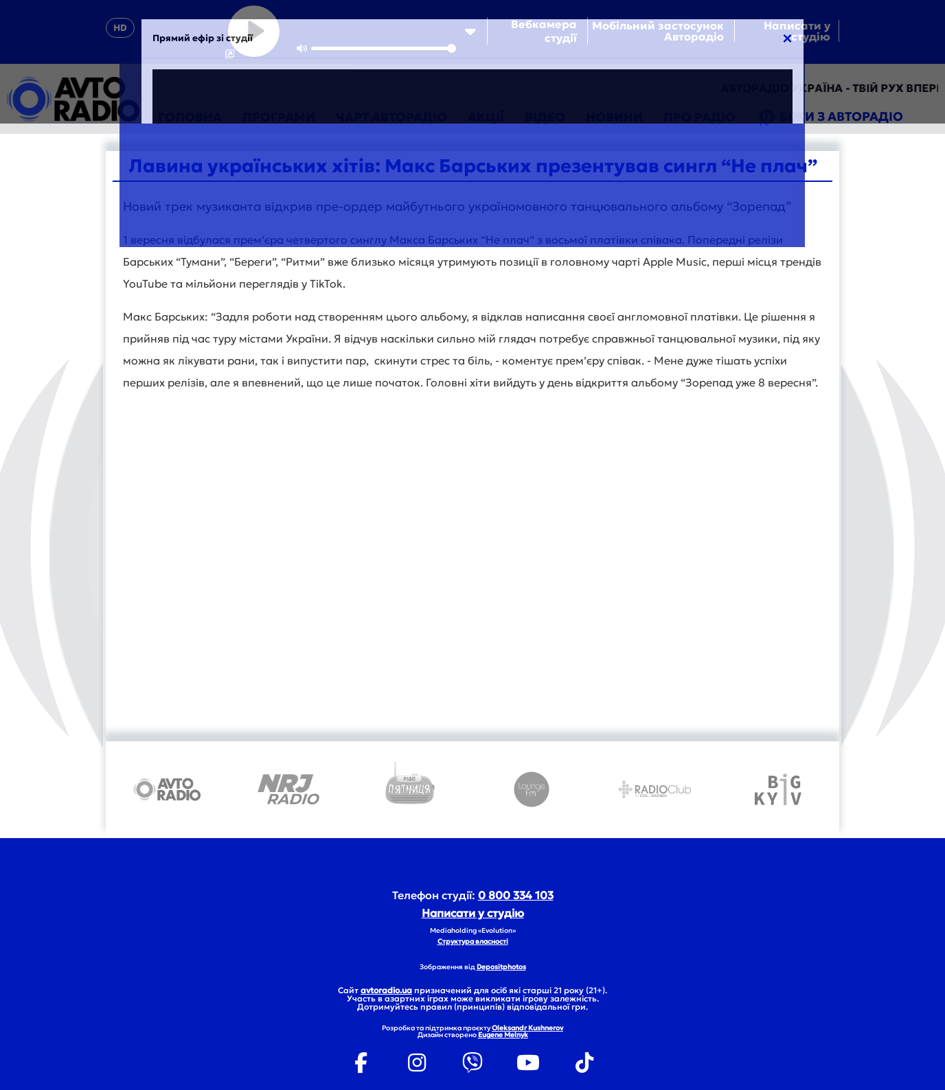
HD (120, 28)
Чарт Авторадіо (391, 117)
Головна (190, 117)
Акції (486, 117)
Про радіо (699, 117)
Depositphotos (501, 966)
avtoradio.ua (386, 990)
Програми (278, 117)
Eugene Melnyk (503, 1034)
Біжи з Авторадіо (829, 117)
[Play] (254, 31)
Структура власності (472, 941)
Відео (545, 117)
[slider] (383, 48)
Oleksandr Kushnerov (527, 1027)
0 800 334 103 (516, 895)
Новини (614, 117)
